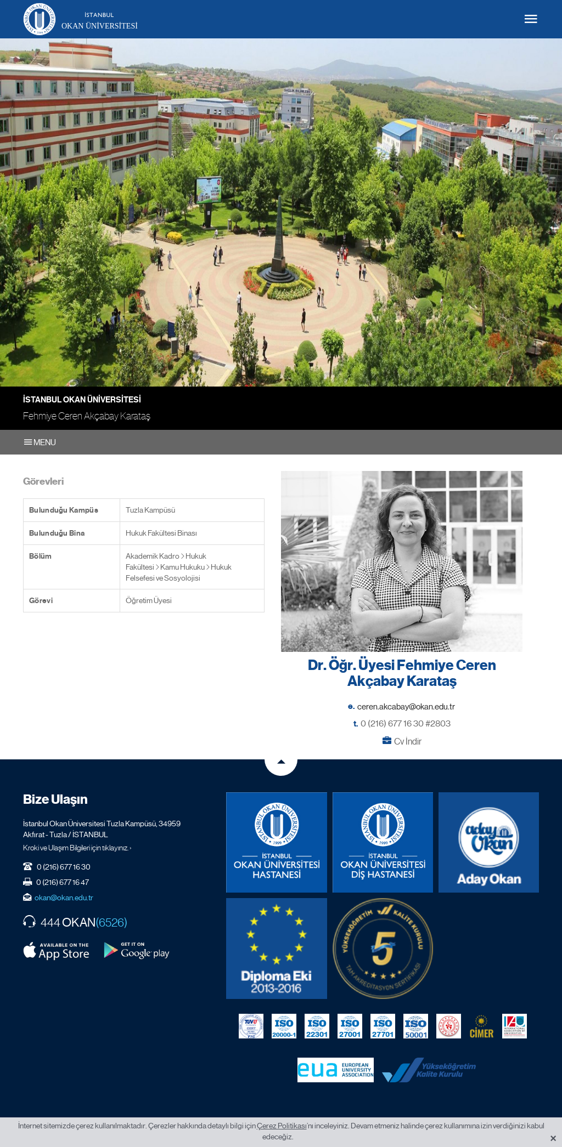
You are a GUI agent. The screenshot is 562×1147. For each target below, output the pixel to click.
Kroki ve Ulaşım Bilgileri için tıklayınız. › (77, 847)
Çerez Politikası (282, 1125)
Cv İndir (408, 741)
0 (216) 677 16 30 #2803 (406, 723)
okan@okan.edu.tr (64, 897)
